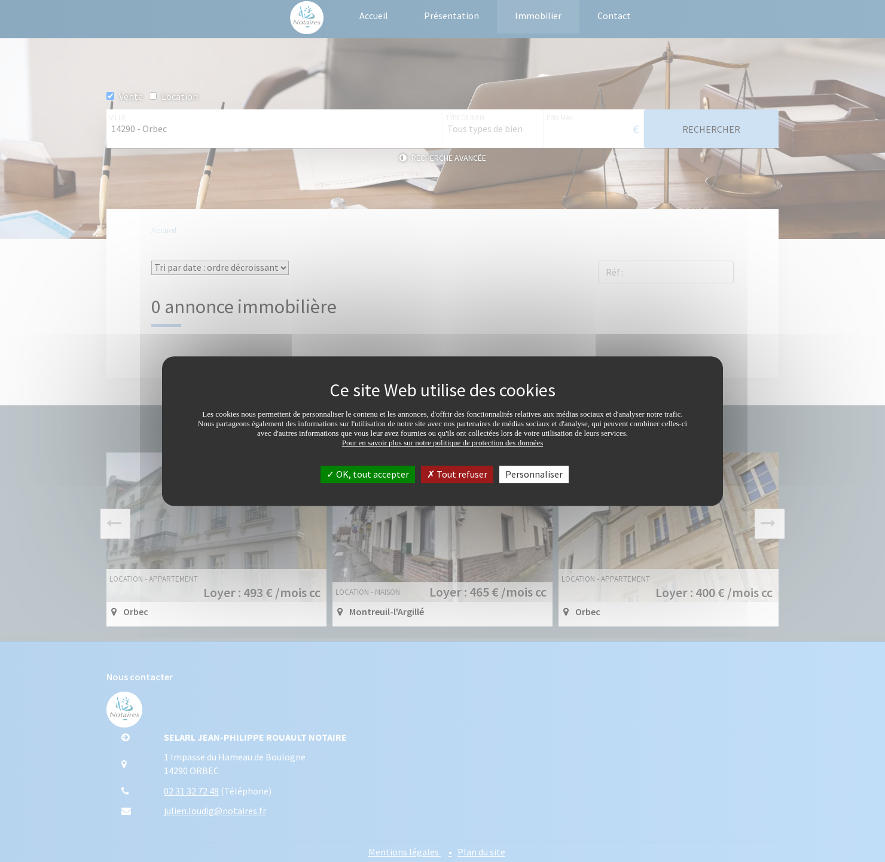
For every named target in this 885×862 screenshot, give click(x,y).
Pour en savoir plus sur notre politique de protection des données (443, 442)
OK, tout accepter (367, 474)
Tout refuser (457, 474)
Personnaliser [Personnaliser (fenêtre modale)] (534, 474)
